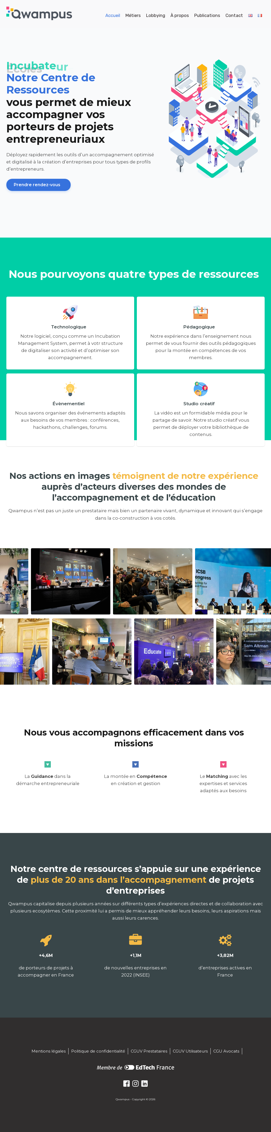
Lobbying (155, 15)
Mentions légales (48, 1051)
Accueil (112, 15)
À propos (179, 15)
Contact (234, 15)
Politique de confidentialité (98, 1051)
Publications (207, 15)
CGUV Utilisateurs (190, 1051)
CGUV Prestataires (149, 1051)
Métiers (133, 15)
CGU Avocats (226, 1051)
